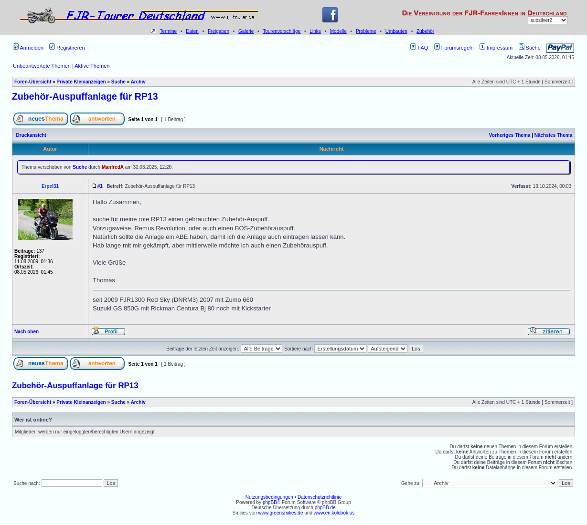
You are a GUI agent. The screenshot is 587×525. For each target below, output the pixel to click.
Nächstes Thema (553, 135)
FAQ (419, 48)
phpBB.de (325, 507)
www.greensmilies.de (280, 512)
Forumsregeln (454, 48)
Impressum (496, 48)
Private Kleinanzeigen (81, 81)
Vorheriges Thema (510, 135)
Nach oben (26, 331)
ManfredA (113, 167)
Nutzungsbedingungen (269, 497)
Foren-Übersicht (32, 81)
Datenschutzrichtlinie (320, 497)
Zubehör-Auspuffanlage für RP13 (85, 96)
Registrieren (67, 48)
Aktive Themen (92, 66)
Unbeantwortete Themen (42, 66)
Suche (530, 48)
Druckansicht (31, 135)
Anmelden (28, 48)
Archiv (138, 81)
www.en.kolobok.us (334, 512)
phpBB (270, 502)
